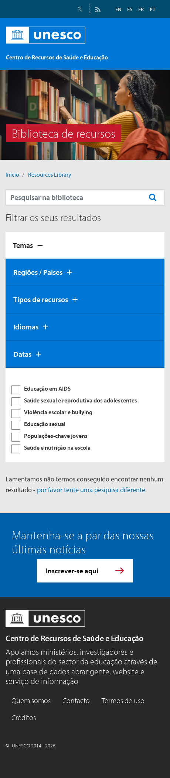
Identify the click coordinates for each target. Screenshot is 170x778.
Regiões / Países (37, 272)
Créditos (23, 717)
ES (129, 9)
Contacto (76, 700)
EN (118, 9)
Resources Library (49, 174)
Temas (23, 245)
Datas (22, 354)
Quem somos (31, 700)
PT (152, 9)
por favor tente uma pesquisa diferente (91, 489)
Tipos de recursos (40, 299)
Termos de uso (123, 700)
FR (141, 9)
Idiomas (25, 326)
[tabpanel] (85, 415)
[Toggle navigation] (154, 58)
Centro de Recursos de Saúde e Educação (74, 638)
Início (12, 174)
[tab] (85, 245)
